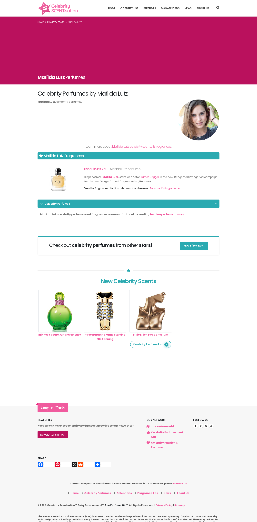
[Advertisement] (128, 49)
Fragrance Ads (147, 493)
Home (111, 8)
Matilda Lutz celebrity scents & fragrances (141, 146)
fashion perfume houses (167, 214)
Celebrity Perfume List (150, 344)
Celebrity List (129, 8)
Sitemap (179, 505)
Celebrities (124, 493)
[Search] (217, 8)
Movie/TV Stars (55, 22)
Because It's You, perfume (165, 188)
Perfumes (149, 8)
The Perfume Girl (162, 426)
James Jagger (150, 177)
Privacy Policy (164, 505)
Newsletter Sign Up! (52, 434)
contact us (180, 483)
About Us (203, 8)
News (188, 8)
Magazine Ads (170, 8)
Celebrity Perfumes (55, 204)
